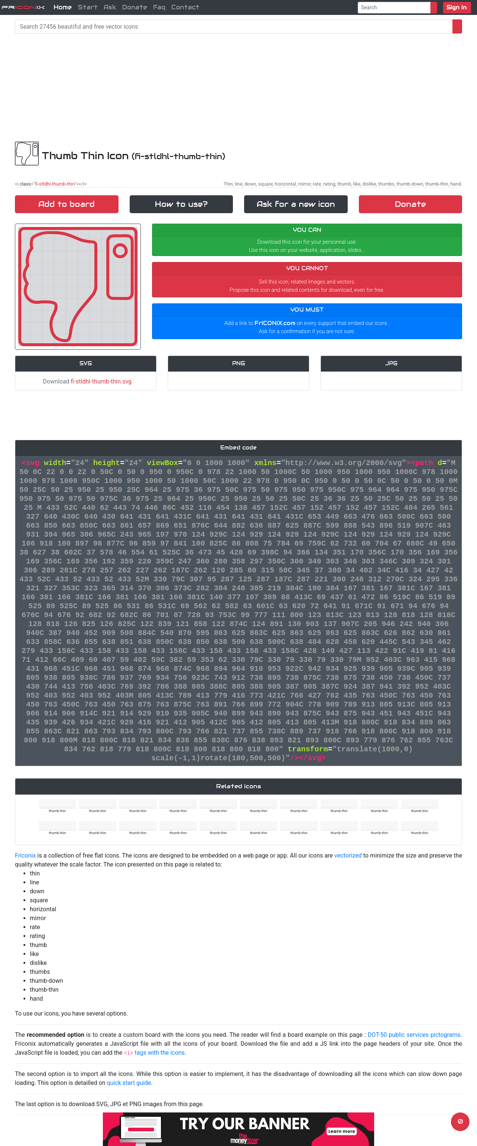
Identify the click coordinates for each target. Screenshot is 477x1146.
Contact (185, 7)
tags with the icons (159, 1052)
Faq (159, 7)
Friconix (25, 855)
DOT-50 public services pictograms (414, 1034)
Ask (110, 7)
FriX (23, 7)
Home (63, 7)
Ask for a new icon (296, 204)
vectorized (347, 855)
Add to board (66, 204)
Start (88, 7)
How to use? (181, 204)
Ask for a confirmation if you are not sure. (307, 331)
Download (86, 381)
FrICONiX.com (275, 323)
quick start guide (129, 1082)
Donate (134, 7)
